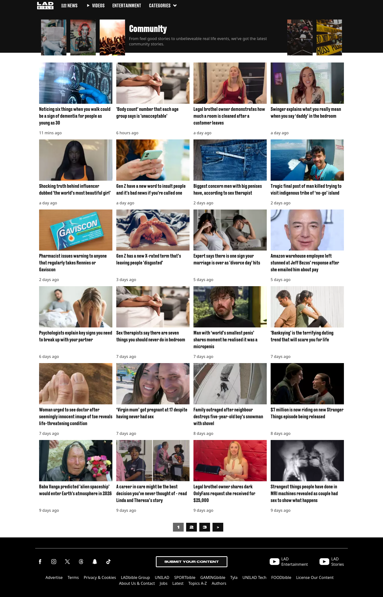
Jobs (164, 583)
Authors (219, 583)
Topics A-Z (197, 583)
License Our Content (315, 577)
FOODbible (281, 577)
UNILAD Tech (254, 577)
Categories (163, 5)
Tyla (234, 577)
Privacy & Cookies (100, 577)
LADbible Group (135, 577)
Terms (73, 577)
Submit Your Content (191, 562)
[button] (53, 36)
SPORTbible (184, 577)
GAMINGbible (212, 577)
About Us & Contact (137, 583)
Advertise (54, 577)
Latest (178, 583)
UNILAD (162, 577)
